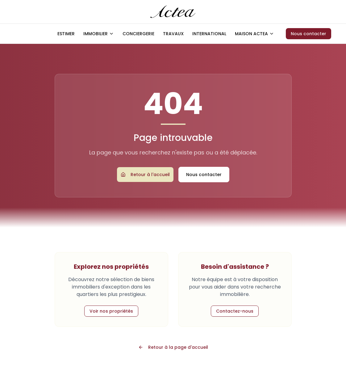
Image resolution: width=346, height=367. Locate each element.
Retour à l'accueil (145, 174)
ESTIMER (66, 34)
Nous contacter (308, 34)
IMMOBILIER (98, 34)
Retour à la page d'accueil (173, 347)
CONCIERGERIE (138, 34)
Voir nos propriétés (111, 311)
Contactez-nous (234, 311)
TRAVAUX (173, 34)
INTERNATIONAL (209, 34)
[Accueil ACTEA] (173, 12)
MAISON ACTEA (254, 34)
